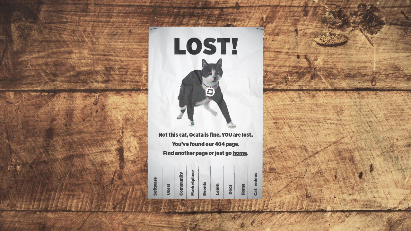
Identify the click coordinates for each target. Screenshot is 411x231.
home (240, 153)
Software (155, 186)
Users (168, 189)
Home (243, 189)
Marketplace (192, 183)
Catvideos (256, 184)
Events (205, 189)
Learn (217, 189)
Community (181, 184)
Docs (230, 189)
